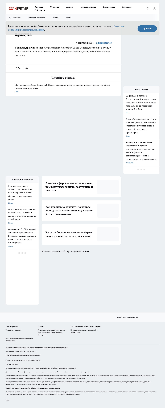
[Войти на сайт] (154, 8)
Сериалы (126, 7)
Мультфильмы (88, 7)
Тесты (69, 17)
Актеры (39, 7)
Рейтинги (40, 10)
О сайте (41, 327)
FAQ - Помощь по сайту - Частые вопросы (86, 327)
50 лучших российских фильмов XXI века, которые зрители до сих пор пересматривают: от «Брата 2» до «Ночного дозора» (63, 88)
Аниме (69, 7)
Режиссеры (109, 7)
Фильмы (54, 7)
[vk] (18, 68)
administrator (104, 42)
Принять (147, 28)
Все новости (14, 17)
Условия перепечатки (13, 330)
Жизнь (55, 17)
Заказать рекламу (36, 17)
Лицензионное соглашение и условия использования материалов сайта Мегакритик (51, 332)
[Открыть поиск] (147, 8)
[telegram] (27, 68)
